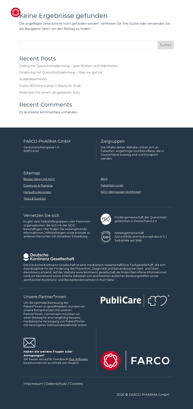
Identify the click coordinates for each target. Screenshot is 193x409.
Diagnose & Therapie (38, 185)
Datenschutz (56, 384)
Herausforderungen (37, 192)
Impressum (33, 384)
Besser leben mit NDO (39, 179)
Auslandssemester (33, 79)
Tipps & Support (35, 198)
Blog (104, 179)
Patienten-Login (112, 185)
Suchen (165, 45)
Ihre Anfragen (78, 359)
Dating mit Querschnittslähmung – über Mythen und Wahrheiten (68, 66)
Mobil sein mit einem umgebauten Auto (49, 92)
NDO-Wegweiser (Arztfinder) (121, 191)
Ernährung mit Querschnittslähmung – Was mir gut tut (60, 72)
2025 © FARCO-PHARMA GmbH (142, 395)
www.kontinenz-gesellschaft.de (98, 272)
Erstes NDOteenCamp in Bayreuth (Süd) (50, 86)
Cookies (76, 384)
